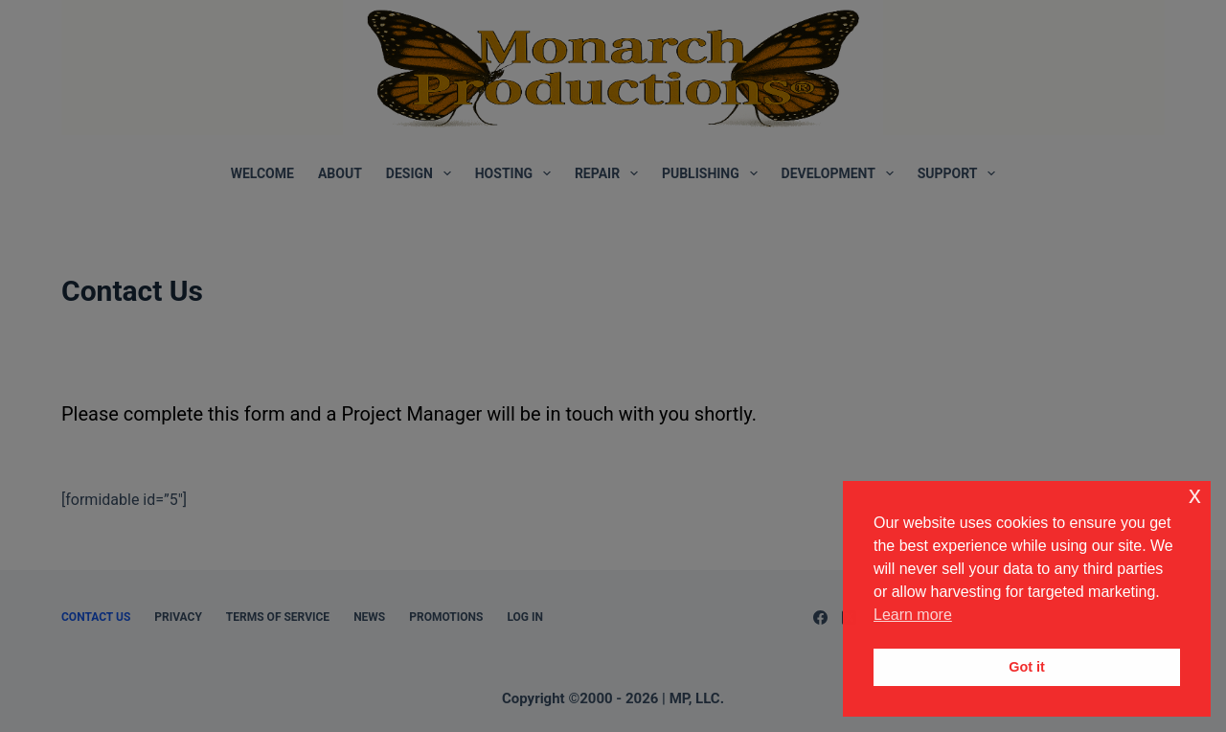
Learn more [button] (913, 614)
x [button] (1195, 495)
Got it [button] (1027, 667)
